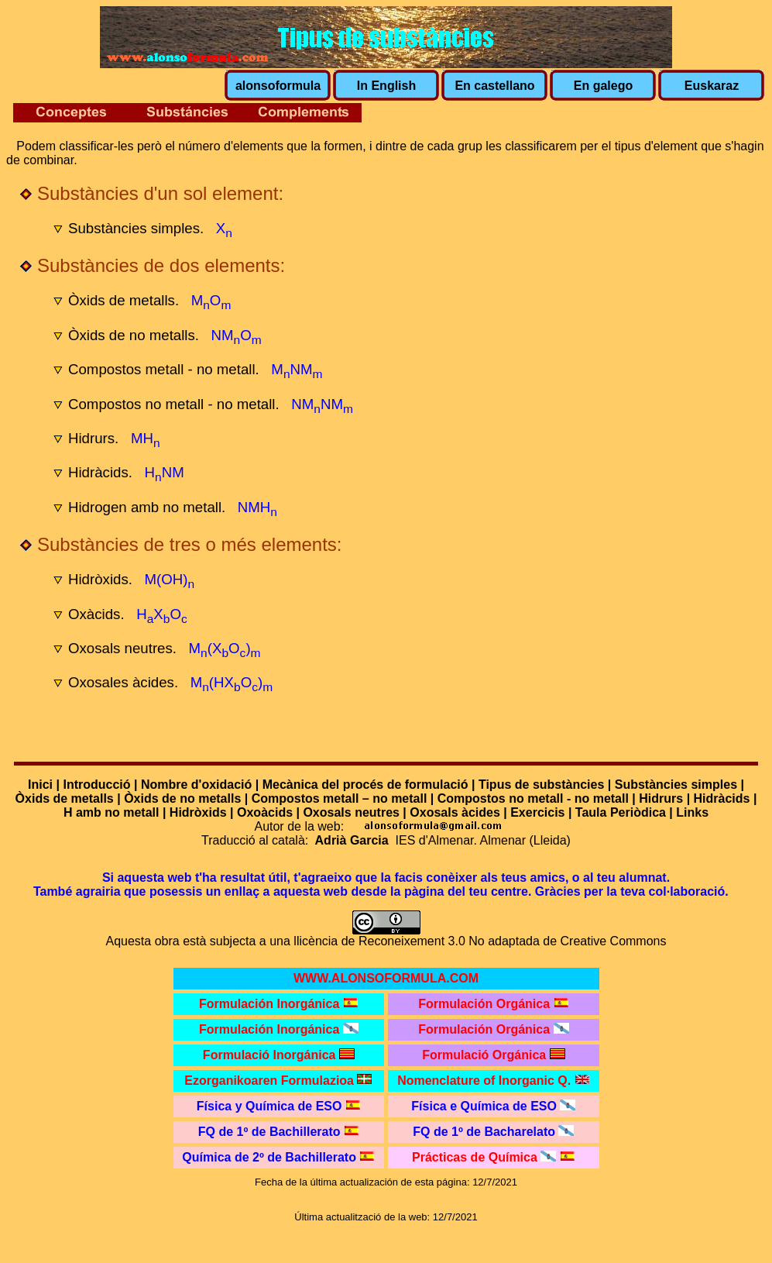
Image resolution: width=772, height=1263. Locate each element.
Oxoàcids (265, 812)
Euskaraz (712, 85)
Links (692, 812)
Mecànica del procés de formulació (365, 784)
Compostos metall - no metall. (163, 369)
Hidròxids (198, 812)
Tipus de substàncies (541, 784)
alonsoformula (278, 85)
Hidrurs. (93, 438)
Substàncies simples (676, 784)
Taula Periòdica (620, 812)
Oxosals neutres (351, 812)
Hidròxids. (100, 579)
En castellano (494, 85)
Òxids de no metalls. (133, 335)
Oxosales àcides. (123, 682)
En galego (603, 85)
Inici (40, 784)
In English (386, 85)
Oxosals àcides (455, 812)
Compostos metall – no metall (339, 798)
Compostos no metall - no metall (533, 798)
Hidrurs (661, 798)
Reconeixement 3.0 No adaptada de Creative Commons (513, 941)
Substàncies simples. (136, 228)
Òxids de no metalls (182, 798)
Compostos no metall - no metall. (174, 404)
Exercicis (537, 812)
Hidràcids (722, 798)
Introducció (96, 784)
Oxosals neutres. (122, 648)
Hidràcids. (100, 472)
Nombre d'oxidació (196, 784)
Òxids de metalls (64, 798)
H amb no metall (111, 812)
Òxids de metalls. (123, 300)
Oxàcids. (96, 614)
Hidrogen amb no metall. (146, 507)
